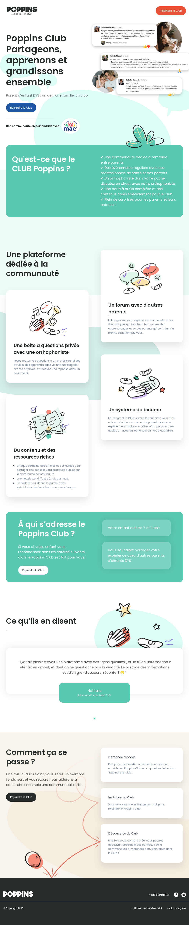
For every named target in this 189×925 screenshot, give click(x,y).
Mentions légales (176, 908)
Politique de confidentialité (146, 908)
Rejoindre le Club (171, 11)
